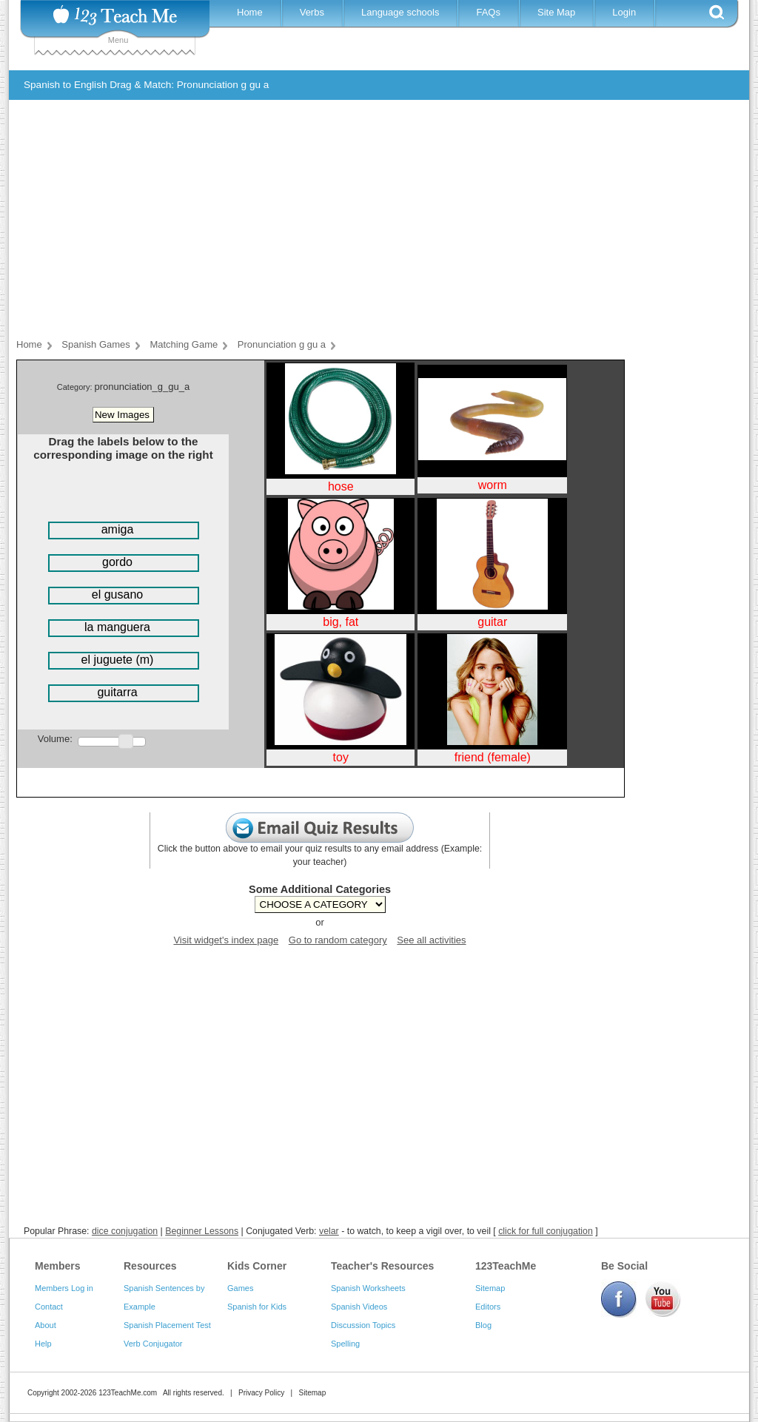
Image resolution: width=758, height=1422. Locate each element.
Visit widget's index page (225, 940)
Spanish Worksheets (368, 1288)
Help (43, 1343)
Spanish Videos (359, 1306)
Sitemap (490, 1288)
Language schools (400, 12)
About (45, 1325)
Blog (483, 1325)
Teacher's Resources (382, 1266)
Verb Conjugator (153, 1343)
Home (250, 12)
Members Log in (64, 1288)
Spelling (345, 1343)
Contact (49, 1306)
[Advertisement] (368, 222)
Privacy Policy (261, 1393)
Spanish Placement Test (167, 1325)
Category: (76, 387)
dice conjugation (125, 1231)
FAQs (488, 12)
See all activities (431, 940)
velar (329, 1231)
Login (624, 12)
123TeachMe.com (127, 1393)
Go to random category (338, 940)
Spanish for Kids (256, 1306)
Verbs (312, 12)
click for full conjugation (545, 1231)
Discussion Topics (363, 1325)
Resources (150, 1266)
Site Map (556, 12)
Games (240, 1288)
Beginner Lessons (201, 1231)
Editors (487, 1306)
